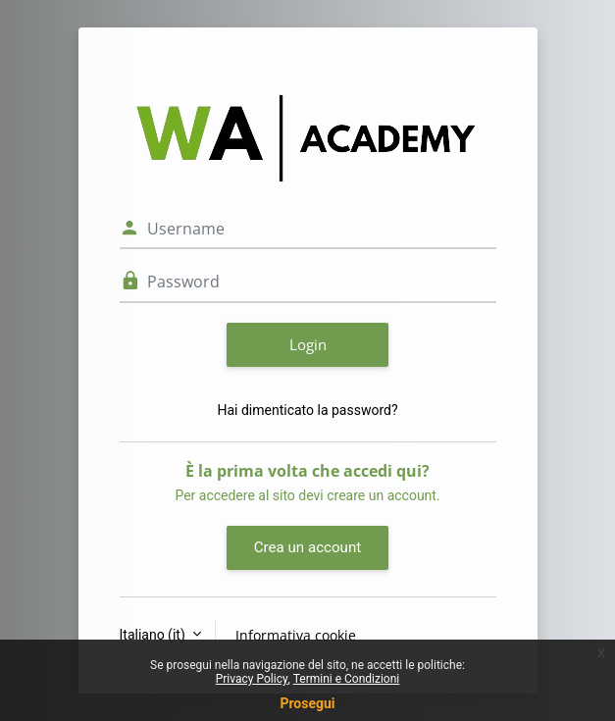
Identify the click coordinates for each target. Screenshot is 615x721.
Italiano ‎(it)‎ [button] (154, 635)
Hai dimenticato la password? (307, 410)
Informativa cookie (295, 635)
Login (308, 344)
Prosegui (307, 703)
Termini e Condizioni (346, 679)
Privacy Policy (252, 679)
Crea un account (307, 547)
